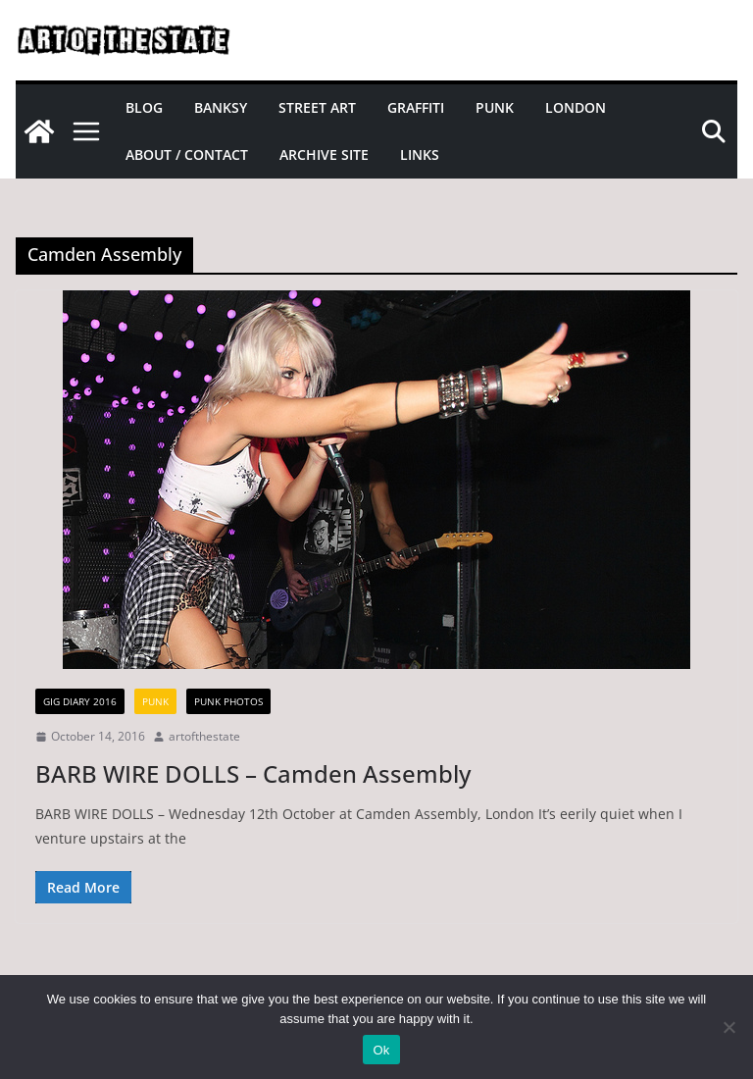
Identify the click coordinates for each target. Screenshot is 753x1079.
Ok (381, 1050)
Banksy (220, 107)
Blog (144, 107)
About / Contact (187, 154)
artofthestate (204, 736)
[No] (728, 1027)
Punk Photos (228, 701)
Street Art (317, 107)
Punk (495, 107)
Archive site (324, 154)
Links (419, 154)
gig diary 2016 (80, 701)
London (575, 107)
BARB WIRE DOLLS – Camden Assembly (253, 773)
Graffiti (415, 107)
